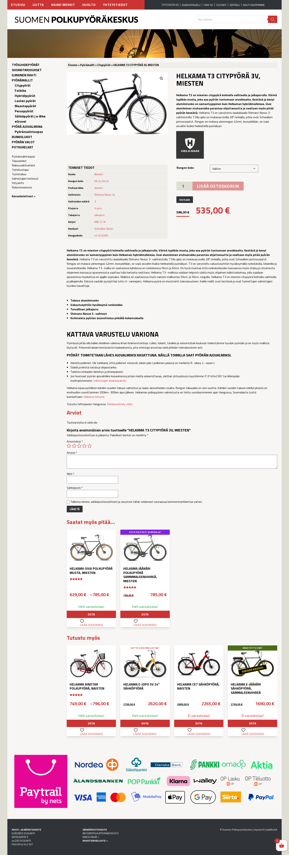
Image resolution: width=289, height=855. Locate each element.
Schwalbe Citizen (103, 229)
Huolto (89, 4)
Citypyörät (23, 85)
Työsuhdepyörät (26, 64)
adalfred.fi (271, 829)
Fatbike (20, 90)
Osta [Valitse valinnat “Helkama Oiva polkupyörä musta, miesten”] (91, 614)
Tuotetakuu (19, 174)
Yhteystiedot (115, 4)
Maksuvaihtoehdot (23, 165)
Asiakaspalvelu (191, 5)
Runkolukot (22, 136)
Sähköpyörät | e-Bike (30, 116)
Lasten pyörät (25, 100)
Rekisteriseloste (22, 187)
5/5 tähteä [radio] (89, 446)
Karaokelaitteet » (24, 196)
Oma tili (208, 5)
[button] (161, 78)
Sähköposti (75, 487)
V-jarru (98, 208)
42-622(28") (101, 235)
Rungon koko (185, 167)
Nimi (70, 474)
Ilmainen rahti (24, 75)
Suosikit (221, 5)
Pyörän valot (23, 142)
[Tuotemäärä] (184, 186)
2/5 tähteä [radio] (74, 446)
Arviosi (72, 452)
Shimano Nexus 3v (104, 195)
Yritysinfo (18, 183)
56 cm (97, 181)
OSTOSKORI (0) (170, 5)
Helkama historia (93, 397)
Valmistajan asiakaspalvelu (109, 380)
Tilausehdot (19, 161)
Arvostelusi (75, 441)
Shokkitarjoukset (27, 69)
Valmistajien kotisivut (25, 178)
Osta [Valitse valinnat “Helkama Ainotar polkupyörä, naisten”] (91, 723)
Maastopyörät (25, 105)
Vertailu (235, 5)
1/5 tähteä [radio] (69, 446)
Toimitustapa (20, 169)
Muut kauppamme (254, 5)
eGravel (20, 121)
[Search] (272, 19)
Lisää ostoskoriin (218, 186)
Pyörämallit (22, 80)
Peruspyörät (24, 111)
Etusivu (18, 4)
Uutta (38, 4)
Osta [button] (145, 614)
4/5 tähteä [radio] (84, 446)
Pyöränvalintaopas (29, 131)
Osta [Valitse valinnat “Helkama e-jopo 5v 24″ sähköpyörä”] (145, 723)
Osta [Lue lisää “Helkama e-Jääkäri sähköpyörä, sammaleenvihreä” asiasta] (252, 723)
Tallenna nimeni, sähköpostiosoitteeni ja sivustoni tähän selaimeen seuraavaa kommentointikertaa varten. (136, 501)
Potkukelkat (22, 147)
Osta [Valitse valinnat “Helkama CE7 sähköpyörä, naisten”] (198, 723)
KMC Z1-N (99, 222)
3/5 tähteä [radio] (79, 446)
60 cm (105, 181)
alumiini (98, 188)
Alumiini (98, 174)
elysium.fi (259, 829)
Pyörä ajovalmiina (27, 126)
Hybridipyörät (25, 95)
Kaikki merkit (63, 4)
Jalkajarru (99, 215)
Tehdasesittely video (120, 404)
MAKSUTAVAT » (91, 837)
